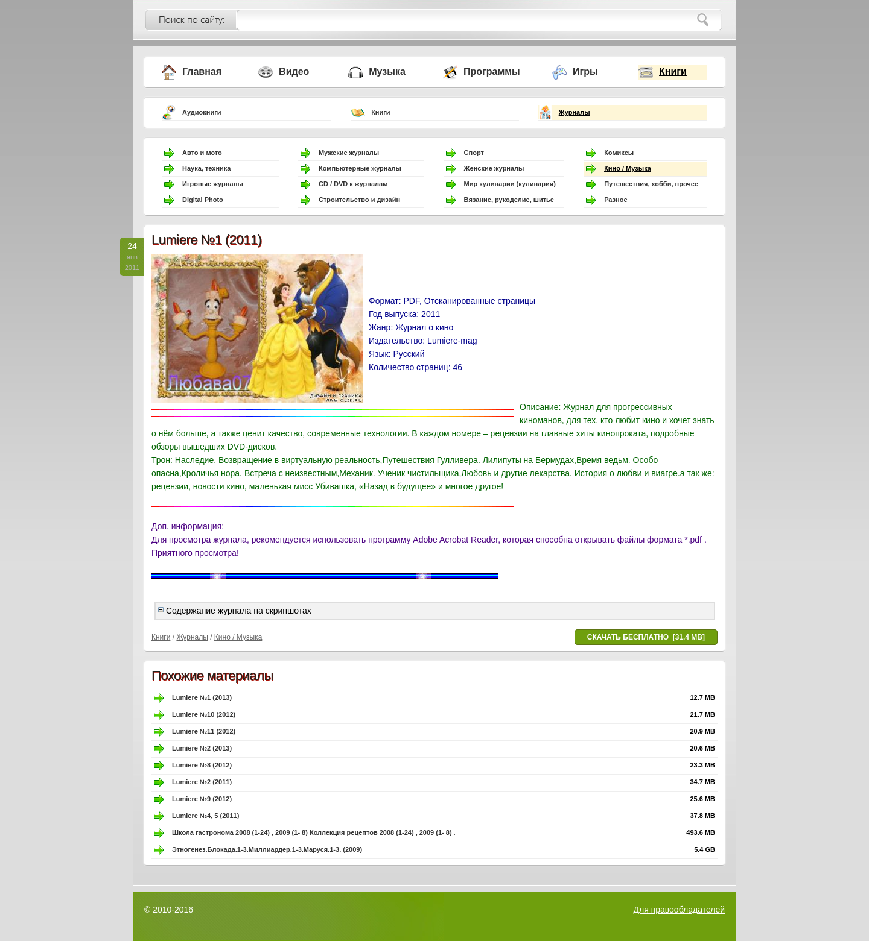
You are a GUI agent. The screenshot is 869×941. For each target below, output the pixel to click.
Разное (615, 199)
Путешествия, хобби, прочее (651, 183)
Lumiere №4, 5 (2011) (205, 815)
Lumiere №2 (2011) (202, 781)
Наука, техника (206, 168)
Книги (673, 71)
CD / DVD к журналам (353, 183)
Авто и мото (202, 152)
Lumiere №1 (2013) (202, 697)
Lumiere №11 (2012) (203, 731)
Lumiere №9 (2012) (202, 798)
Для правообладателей (679, 909)
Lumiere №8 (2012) (202, 765)
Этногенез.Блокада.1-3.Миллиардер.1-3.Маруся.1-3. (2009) (267, 849)
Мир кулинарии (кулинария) (510, 183)
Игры (585, 71)
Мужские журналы (349, 152)
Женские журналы (494, 168)
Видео (294, 71)
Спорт (474, 152)
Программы (491, 71)
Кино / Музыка (627, 168)
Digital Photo (202, 199)
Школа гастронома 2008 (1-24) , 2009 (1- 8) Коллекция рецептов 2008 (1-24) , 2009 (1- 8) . (314, 832)
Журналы (574, 112)
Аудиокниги (201, 112)
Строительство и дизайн (359, 199)
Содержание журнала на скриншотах (234, 610)
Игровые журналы (212, 183)
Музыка (387, 71)
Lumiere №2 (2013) (202, 748)
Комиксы (619, 152)
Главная (201, 71)
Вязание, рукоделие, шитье (509, 199)
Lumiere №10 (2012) (203, 714)
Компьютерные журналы (360, 168)
